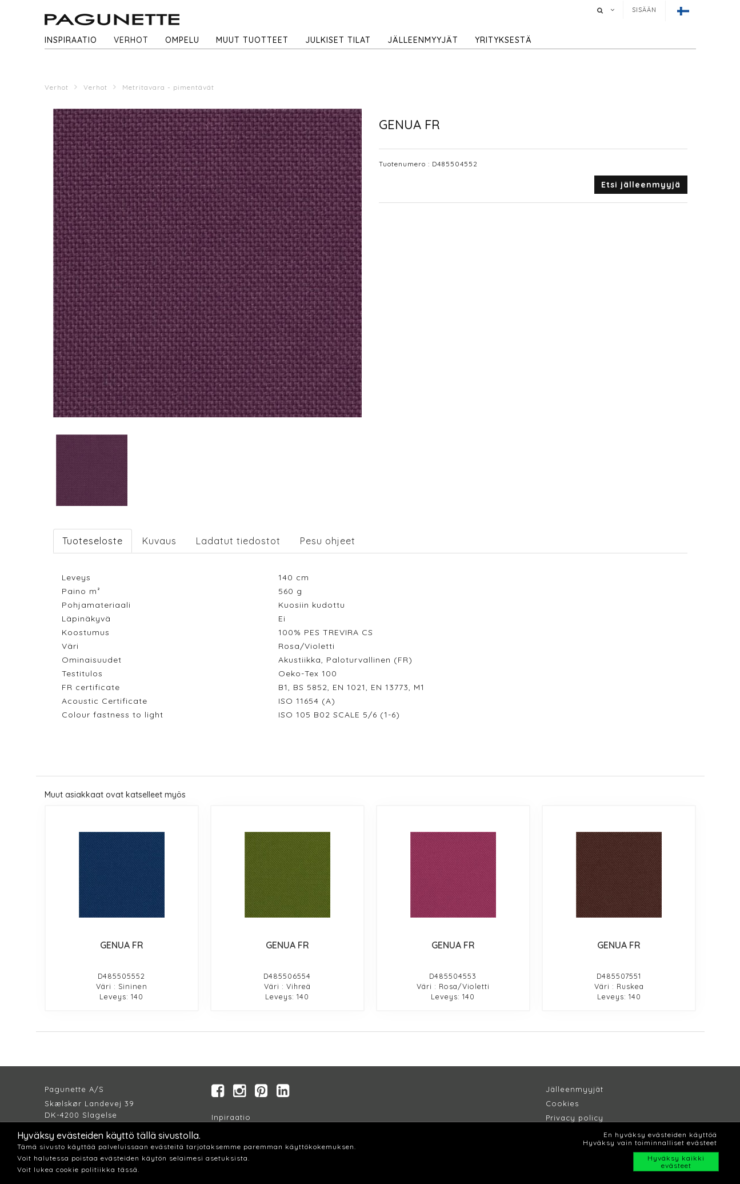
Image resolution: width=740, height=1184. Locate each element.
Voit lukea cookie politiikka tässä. (78, 1169)
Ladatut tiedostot (238, 541)
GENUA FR (121, 945)
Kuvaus (159, 541)
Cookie (560, 1104)
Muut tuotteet (252, 40)
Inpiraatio (231, 1117)
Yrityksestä (503, 40)
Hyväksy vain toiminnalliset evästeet (650, 1142)
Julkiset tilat (338, 40)
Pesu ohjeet (327, 541)
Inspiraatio (71, 40)
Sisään (644, 10)
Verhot (131, 40)
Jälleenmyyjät (422, 40)
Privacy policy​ (574, 1118)
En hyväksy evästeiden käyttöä (660, 1134)
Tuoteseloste (92, 541)
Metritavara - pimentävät (168, 87)
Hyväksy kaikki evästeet (676, 1162)
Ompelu (182, 40)
